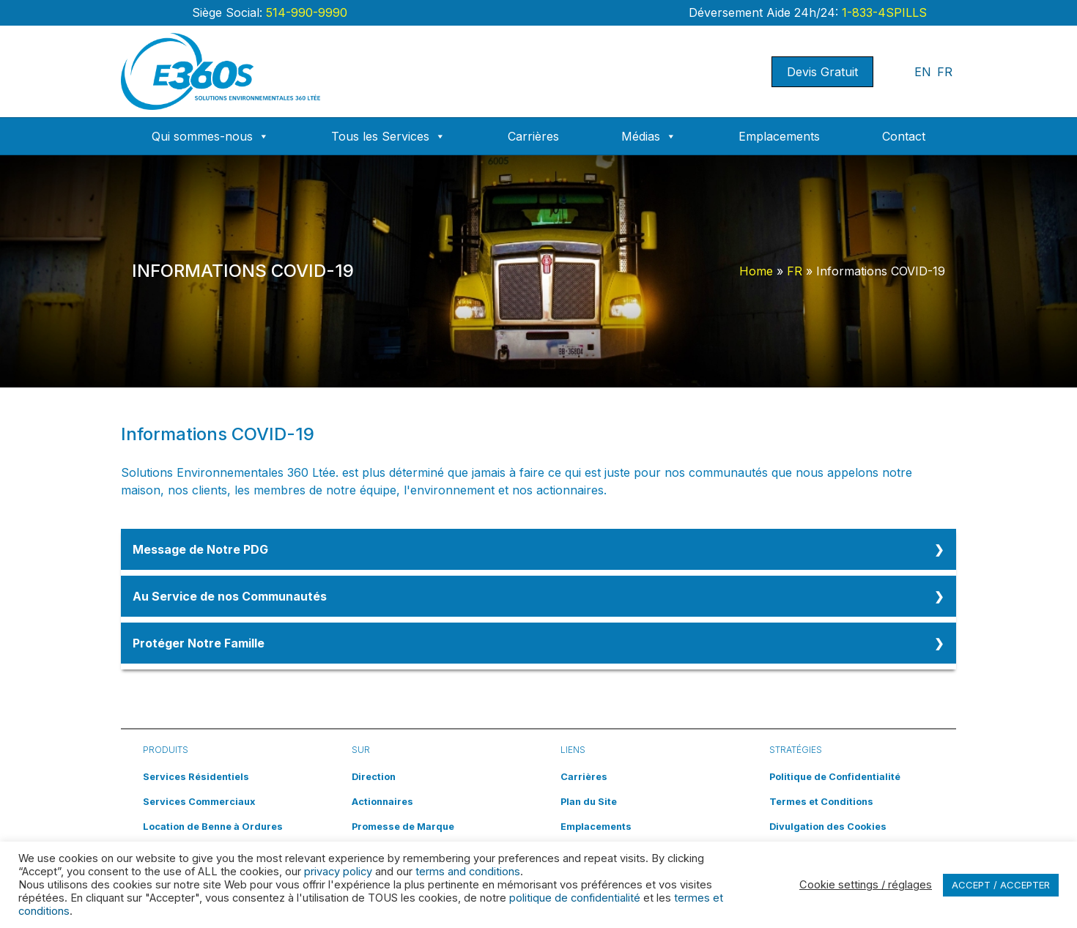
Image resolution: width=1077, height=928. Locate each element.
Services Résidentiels (196, 776)
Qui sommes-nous (210, 136)
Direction (374, 776)
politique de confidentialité (574, 898)
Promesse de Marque (403, 826)
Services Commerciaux (199, 801)
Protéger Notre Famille (198, 643)
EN (922, 71)
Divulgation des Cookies (828, 826)
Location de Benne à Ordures (213, 826)
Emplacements (779, 136)
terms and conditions (467, 871)
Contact (903, 136)
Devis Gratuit (822, 71)
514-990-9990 (304, 12)
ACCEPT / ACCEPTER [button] (1001, 885)
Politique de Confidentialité (834, 776)
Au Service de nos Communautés (230, 596)
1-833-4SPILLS (882, 12)
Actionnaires (382, 801)
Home (756, 271)
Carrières (533, 136)
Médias (648, 136)
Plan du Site (588, 801)
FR (944, 71)
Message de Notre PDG (200, 549)
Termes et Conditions (821, 801)
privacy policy (338, 871)
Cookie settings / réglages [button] (865, 884)
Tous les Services (388, 136)
